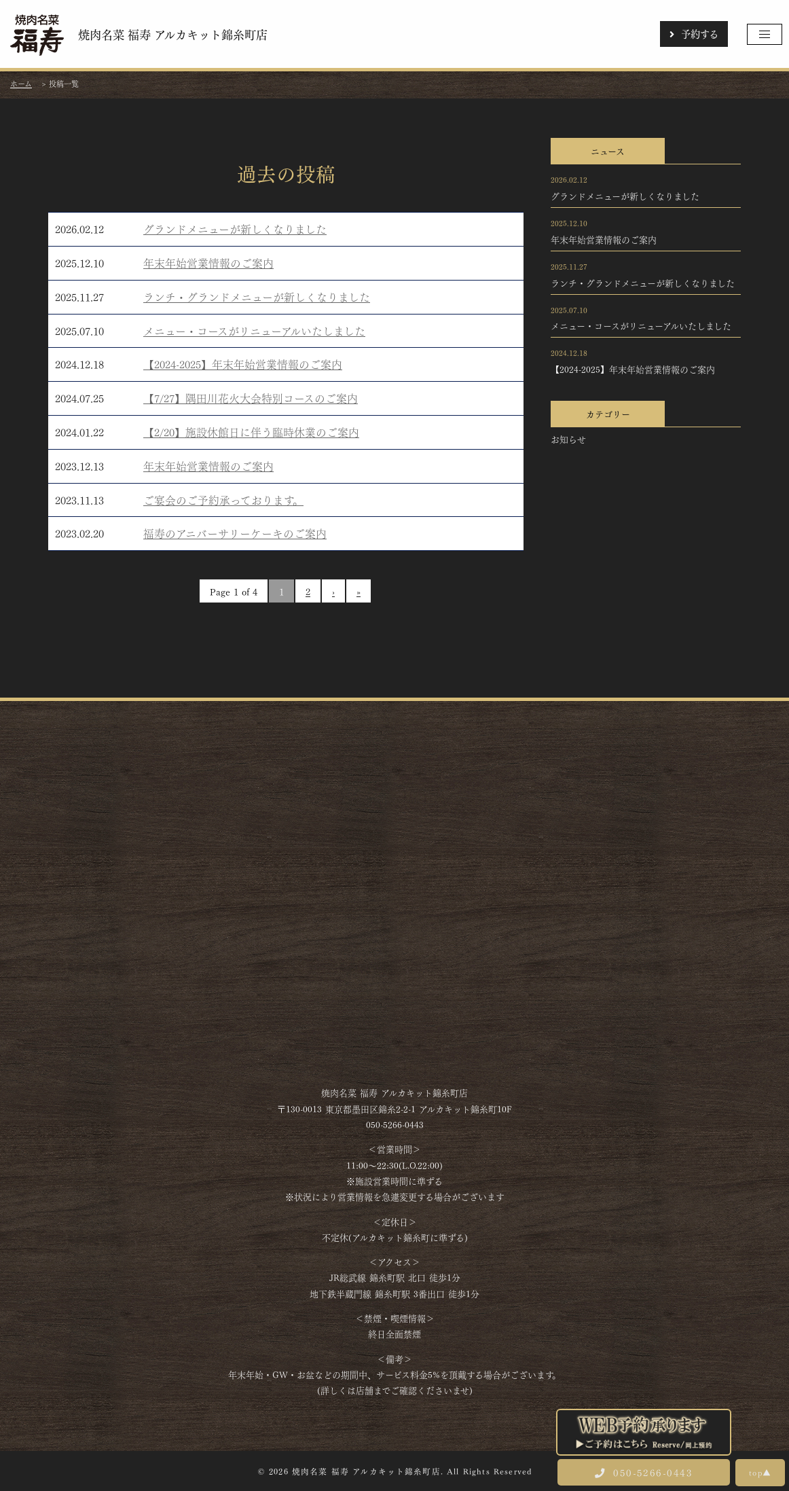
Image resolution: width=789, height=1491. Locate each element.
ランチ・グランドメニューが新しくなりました (256, 296)
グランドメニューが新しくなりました (235, 228)
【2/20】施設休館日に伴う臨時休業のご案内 (251, 431)
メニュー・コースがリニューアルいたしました (254, 330)
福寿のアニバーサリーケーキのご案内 (235, 532)
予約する (693, 33)
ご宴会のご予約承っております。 (223, 499)
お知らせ (568, 439)
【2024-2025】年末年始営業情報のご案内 (242, 363)
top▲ (760, 1472)
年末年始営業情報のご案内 (208, 262)
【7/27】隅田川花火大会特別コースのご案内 (250, 397)
